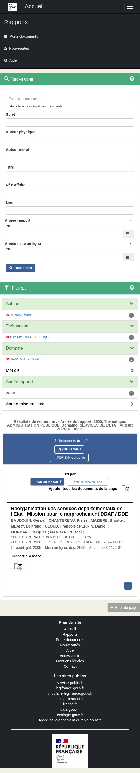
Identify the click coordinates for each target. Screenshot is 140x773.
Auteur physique (20, 132)
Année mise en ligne (25, 404)
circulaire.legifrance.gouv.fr (70, 693)
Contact (69, 666)
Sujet (10, 114)
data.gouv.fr (70, 709)
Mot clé (13, 370)
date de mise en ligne (88, 481)
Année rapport (19, 382)
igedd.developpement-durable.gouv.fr (70, 720)
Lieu (10, 202)
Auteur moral (17, 149)
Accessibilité (70, 656)
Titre (10, 167)
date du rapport (47, 481)
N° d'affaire (16, 185)
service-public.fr (70, 683)
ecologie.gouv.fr (70, 715)
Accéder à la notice (26, 556)
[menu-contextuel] (7, 105)
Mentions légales (70, 661)
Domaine (14, 348)
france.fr (70, 704)
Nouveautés (70, 645)
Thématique (17, 326)
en (8, 226)
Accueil (70, 629)
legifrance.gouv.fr (70, 688)
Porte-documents (70, 640)
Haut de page (123, 608)
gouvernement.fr (70, 699)
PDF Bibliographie (69, 457)
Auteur (12, 304)
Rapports (70, 634)
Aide (70, 650)
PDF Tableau (69, 449)
